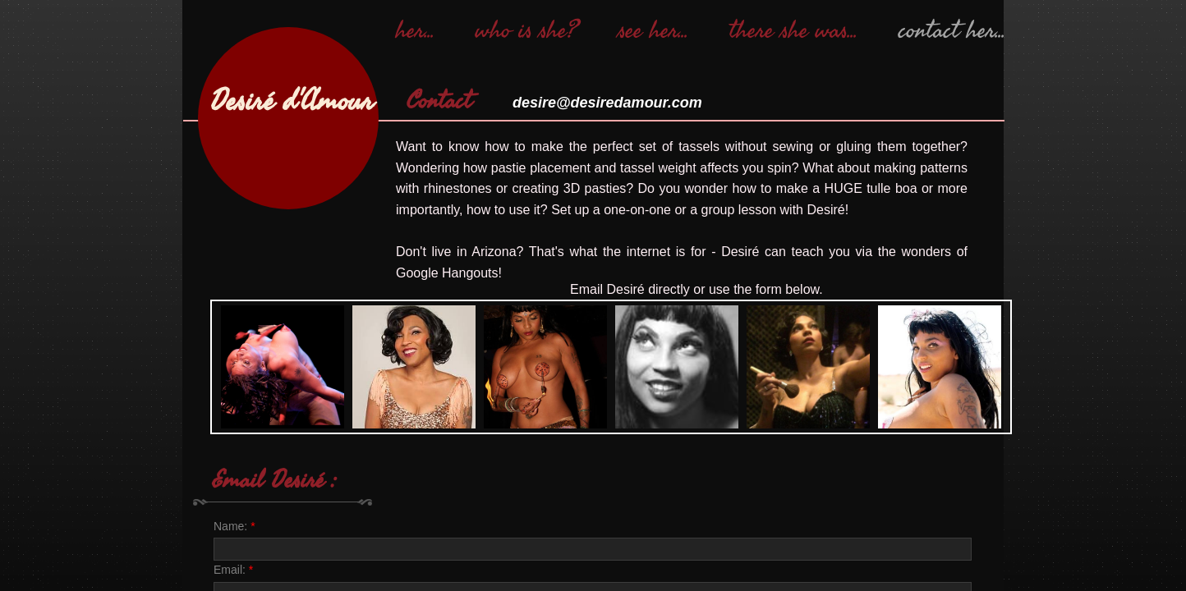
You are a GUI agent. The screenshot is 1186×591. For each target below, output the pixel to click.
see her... (653, 30)
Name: (234, 526)
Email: (233, 569)
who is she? (526, 30)
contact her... (952, 30)
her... (415, 30)
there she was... (793, 30)
